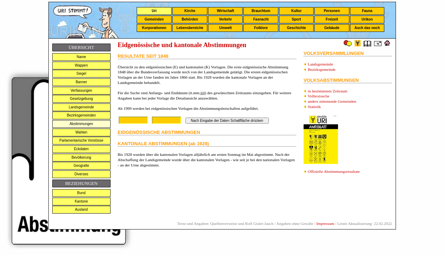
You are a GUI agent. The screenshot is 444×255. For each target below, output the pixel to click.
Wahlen (82, 132)
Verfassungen (81, 90)
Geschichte (296, 28)
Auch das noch (367, 28)
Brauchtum (260, 11)
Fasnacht (261, 19)
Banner (81, 82)
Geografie (81, 166)
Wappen (81, 65)
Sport (296, 19)
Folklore (261, 28)
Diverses (81, 174)
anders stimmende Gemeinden (332, 101)
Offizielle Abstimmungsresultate (334, 171)
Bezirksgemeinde (322, 69)
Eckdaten (81, 149)
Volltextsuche (318, 96)
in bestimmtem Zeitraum (327, 91)
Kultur (296, 11)
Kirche (189, 11)
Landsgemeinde (81, 107)
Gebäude (331, 28)
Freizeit (332, 19)
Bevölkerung (81, 157)
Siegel (81, 73)
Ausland (81, 209)
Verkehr (225, 19)
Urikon (367, 19)
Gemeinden (154, 19)
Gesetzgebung (81, 99)
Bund (81, 193)
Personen (332, 11)
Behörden (190, 19)
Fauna (367, 11)
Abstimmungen (81, 124)
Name (81, 57)
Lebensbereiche (189, 28)
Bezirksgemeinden (81, 115)
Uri (154, 11)
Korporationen (154, 28)
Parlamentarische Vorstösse (81, 140)
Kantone (81, 201)
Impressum (325, 223)
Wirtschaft (225, 11)
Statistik (314, 106)
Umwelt (225, 28)
